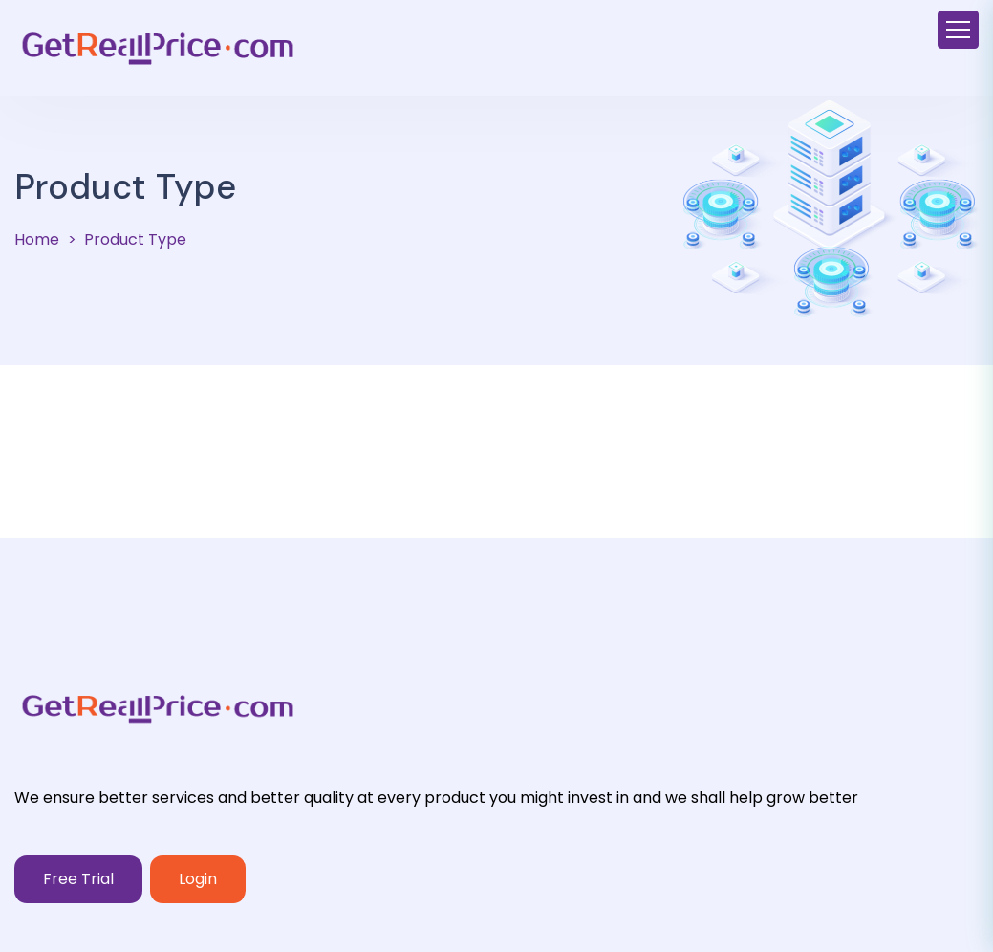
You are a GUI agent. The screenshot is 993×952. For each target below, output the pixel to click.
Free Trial (78, 879)
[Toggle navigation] (958, 30)
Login (198, 879)
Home (36, 239)
